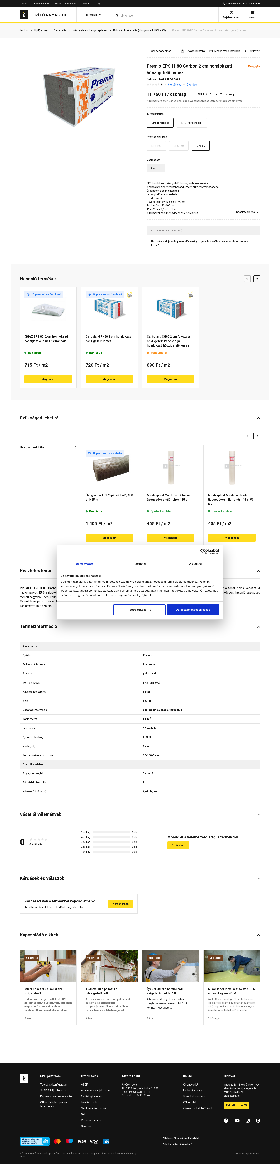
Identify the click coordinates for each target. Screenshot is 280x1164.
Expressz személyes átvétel (56, 1096)
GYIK (83, 1114)
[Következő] (256, 436)
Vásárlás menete (91, 1120)
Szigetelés (32, 958)
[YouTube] (237, 1121)
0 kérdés (192, 84)
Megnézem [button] (48, 379)
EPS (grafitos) (160, 122)
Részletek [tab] (140, 563)
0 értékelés (174, 84)
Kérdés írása (121, 903)
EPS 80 (200, 145)
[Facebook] (226, 1121)
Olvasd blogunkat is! (194, 1096)
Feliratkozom (236, 1105)
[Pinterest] (258, 1121)
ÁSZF (84, 1084)
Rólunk (23, 3)
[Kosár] (252, 14)
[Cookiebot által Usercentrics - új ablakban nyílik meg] (203, 551)
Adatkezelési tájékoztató (96, 1090)
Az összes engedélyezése (193, 609)
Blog (97, 3)
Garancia (86, 3)
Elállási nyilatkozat (92, 1096)
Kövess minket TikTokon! (197, 1108)
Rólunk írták (190, 1102)
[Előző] (248, 436)
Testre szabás (139, 609)
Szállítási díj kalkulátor (53, 1090)
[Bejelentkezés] (231, 14)
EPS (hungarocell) (191, 122)
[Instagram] (248, 1121)
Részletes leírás (248, 212)
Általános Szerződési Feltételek (181, 1138)
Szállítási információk (65, 3)
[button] (93, 14)
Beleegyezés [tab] (84, 563)
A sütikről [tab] (195, 563)
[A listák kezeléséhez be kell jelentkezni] (193, 51)
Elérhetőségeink (40, 3)
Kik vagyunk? (190, 1084)
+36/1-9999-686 (251, 3)
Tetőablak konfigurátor (53, 1084)
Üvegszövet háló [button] (32, 447)
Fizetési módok (90, 1102)
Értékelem (178, 845)
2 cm (154, 168)
